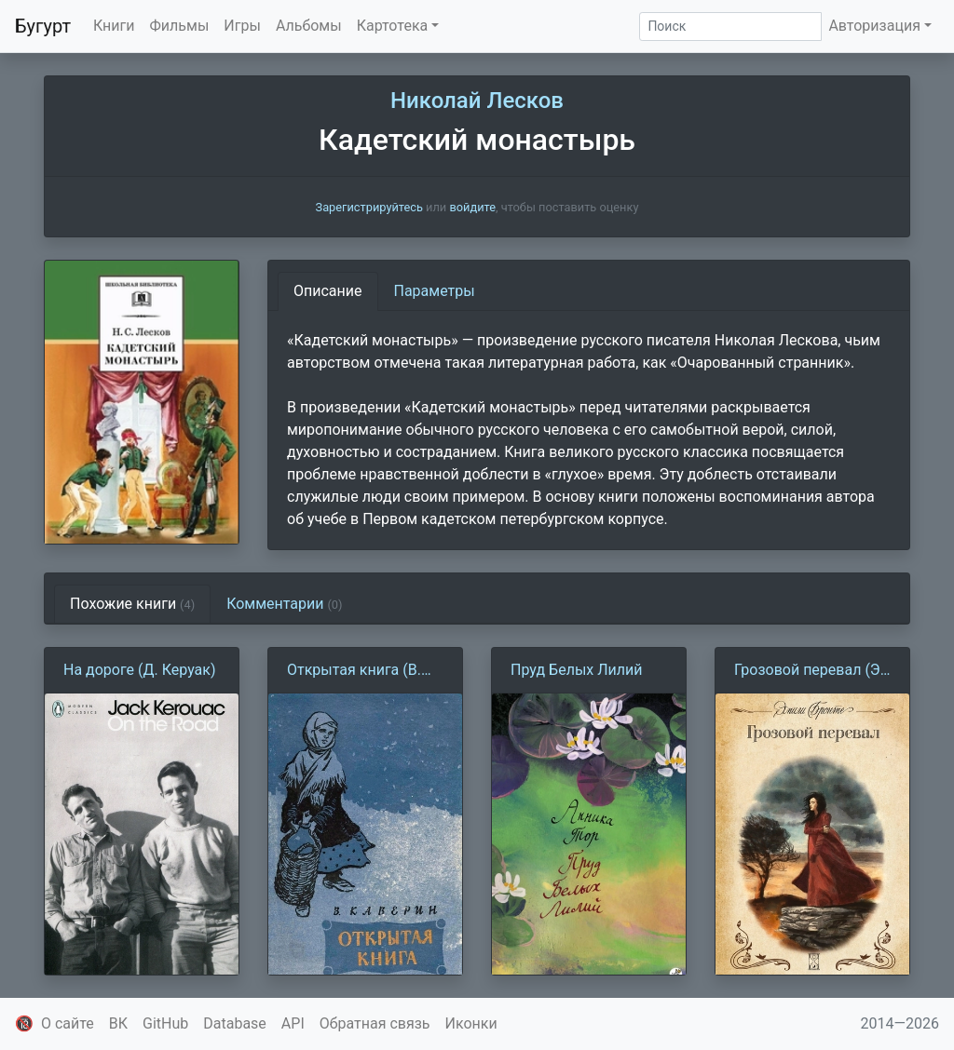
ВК (118, 1023)
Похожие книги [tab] (132, 603)
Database (234, 1023)
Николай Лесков (477, 101)
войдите (472, 207)
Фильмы (180, 25)
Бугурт (43, 26)
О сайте (67, 1023)
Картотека (393, 25)
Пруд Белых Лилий (577, 670)
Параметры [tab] (434, 291)
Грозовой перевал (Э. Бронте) (809, 671)
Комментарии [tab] (284, 603)
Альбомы (309, 25)
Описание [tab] (327, 291)
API (293, 1023)
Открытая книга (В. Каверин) (354, 671)
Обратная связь (375, 1023)
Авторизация (874, 25)
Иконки (471, 1023)
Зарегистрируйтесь (369, 207)
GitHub (165, 1023)
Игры (242, 25)
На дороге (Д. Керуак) (139, 670)
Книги (114, 25)
